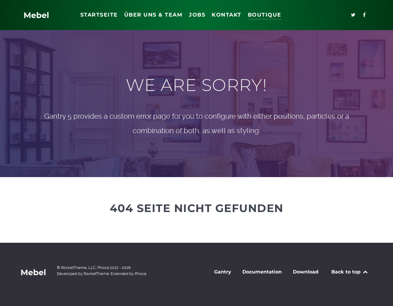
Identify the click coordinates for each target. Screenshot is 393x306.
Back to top (349, 272)
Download (305, 272)
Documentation (262, 272)
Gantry (222, 272)
